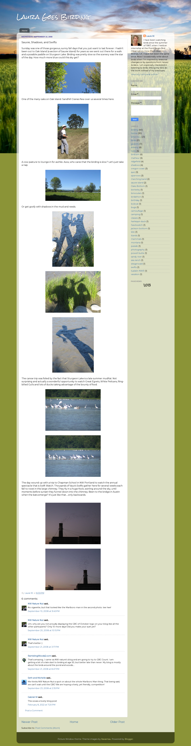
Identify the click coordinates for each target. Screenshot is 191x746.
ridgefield (135, 161)
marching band (139, 179)
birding (134, 130)
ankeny (134, 147)
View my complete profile (144, 74)
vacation (135, 274)
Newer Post (29, 722)
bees (133, 151)
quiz (133, 172)
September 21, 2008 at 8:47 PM (43, 669)
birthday (135, 200)
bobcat (134, 204)
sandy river (136, 256)
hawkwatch (137, 225)
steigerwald (137, 264)
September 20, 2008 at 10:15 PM (44, 630)
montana (135, 242)
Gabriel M (32, 697)
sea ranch (136, 260)
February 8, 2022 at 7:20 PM (41, 705)
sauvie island (137, 182)
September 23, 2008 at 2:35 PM (43, 688)
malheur (135, 158)
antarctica (136, 137)
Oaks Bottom (138, 186)
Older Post (117, 722)
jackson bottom (139, 228)
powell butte (137, 253)
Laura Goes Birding (53, 17)
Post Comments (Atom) (47, 728)
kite (133, 232)
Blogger (129, 739)
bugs (133, 207)
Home (24, 30)
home (134, 133)
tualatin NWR (137, 271)
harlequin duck (138, 221)
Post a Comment (34, 710)
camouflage (137, 211)
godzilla (135, 144)
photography (138, 249)
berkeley (135, 190)
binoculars (136, 193)
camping (135, 214)
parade (134, 246)
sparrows (135, 175)
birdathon (136, 197)
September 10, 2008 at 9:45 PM (44, 611)
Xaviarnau (106, 739)
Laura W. (150, 36)
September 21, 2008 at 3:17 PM (43, 647)
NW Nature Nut (35, 603)
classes (134, 218)
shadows (135, 165)
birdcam (135, 154)
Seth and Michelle (37, 678)
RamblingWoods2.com (39, 656)
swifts (134, 267)
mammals (136, 239)
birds (133, 140)
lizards (134, 235)
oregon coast (138, 168)
